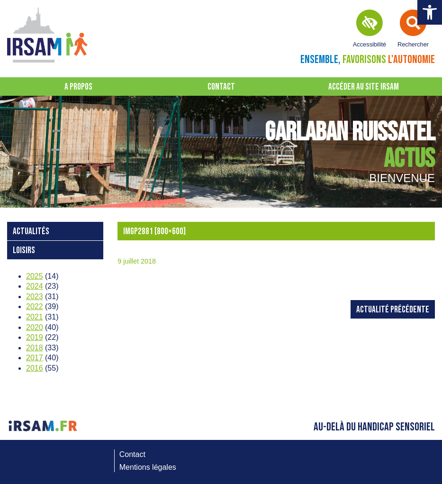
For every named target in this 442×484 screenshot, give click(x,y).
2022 (34, 306)
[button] (429, 12)
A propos (78, 87)
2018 (34, 348)
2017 (34, 358)
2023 (34, 296)
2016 (34, 368)
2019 (34, 337)
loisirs (24, 250)
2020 (34, 327)
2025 (34, 276)
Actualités (31, 231)
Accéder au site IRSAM (363, 87)
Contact (221, 87)
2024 (34, 286)
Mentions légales (147, 467)
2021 (34, 317)
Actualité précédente (392, 309)
